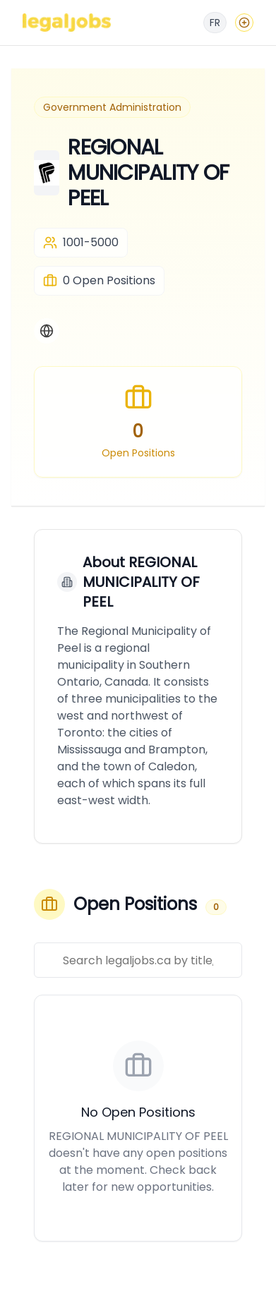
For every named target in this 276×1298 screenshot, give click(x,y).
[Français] (215, 22)
